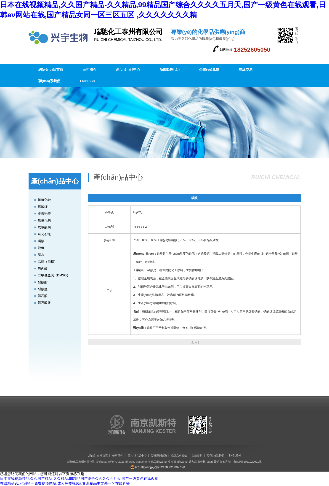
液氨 (41, 248)
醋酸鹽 (43, 289)
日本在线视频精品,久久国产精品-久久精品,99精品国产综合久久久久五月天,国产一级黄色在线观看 (79, 479)
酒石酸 (43, 296)
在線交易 (245, 69)
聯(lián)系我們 (49, 81)
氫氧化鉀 (44, 200)
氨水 (41, 254)
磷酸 (41, 241)
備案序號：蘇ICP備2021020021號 (241, 461)
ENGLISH (87, 81)
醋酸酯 (43, 282)
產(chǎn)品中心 (128, 69)
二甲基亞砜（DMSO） (54, 275)
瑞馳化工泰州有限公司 (81, 461)
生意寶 (172, 461)
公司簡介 (89, 69)
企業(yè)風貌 (209, 69)
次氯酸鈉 (44, 227)
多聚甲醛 (44, 213)
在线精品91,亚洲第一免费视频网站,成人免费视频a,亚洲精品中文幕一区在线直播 (65, 483)
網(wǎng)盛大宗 (187, 461)
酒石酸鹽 (44, 303)
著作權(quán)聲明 (208, 461)
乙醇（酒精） (47, 261)
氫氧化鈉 (44, 220)
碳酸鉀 (43, 206)
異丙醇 (43, 268)
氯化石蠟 (44, 234)
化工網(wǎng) (159, 461)
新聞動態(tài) (170, 69)
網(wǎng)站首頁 (50, 69)
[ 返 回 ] (194, 342)
